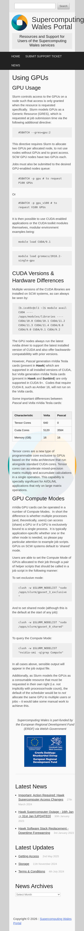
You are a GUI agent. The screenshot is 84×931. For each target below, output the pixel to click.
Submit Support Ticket (43, 56)
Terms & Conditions (31, 871)
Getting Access (28, 856)
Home (16, 56)
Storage (23, 863)
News (16, 65)
